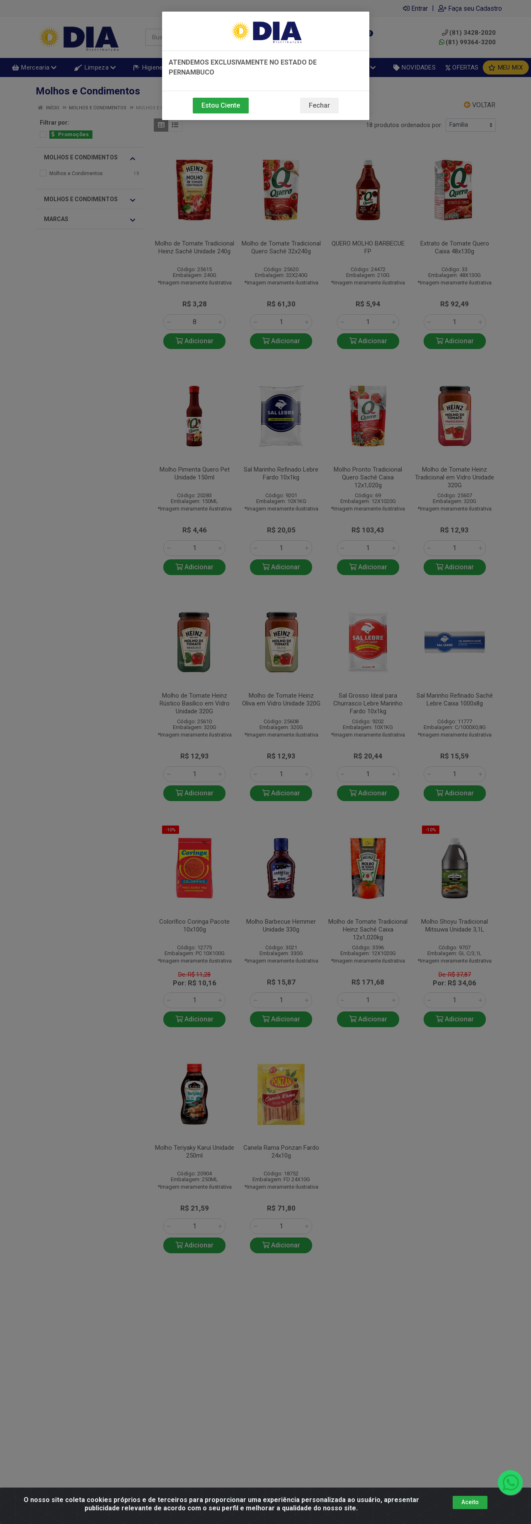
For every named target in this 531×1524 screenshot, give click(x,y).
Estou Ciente (220, 105)
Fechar (319, 105)
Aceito (470, 1502)
